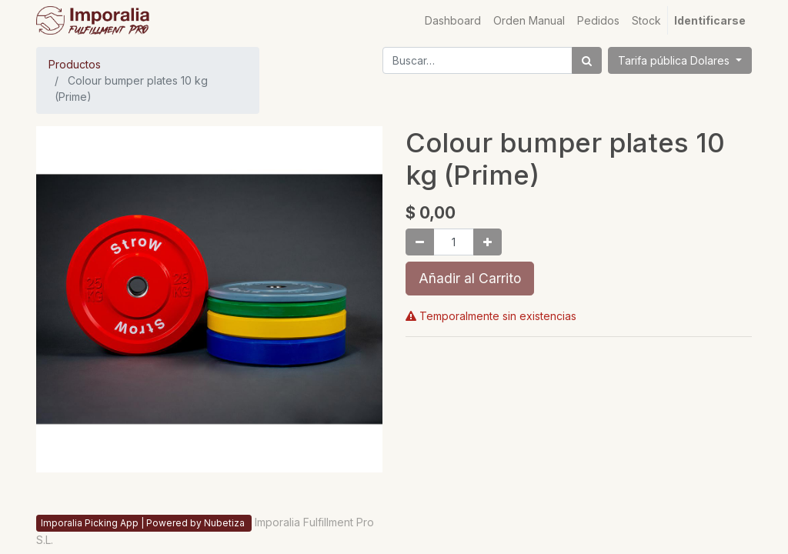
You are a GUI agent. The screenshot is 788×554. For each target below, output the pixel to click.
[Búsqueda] (587, 60)
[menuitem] (453, 20)
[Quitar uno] (420, 242)
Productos (74, 64)
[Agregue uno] (487, 242)
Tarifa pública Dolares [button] (675, 60)
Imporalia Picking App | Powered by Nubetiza (144, 523)
